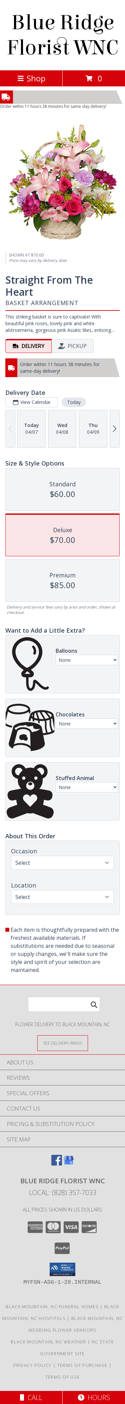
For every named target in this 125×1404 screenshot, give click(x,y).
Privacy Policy (32, 1365)
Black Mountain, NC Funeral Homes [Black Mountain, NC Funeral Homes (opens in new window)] (52, 1307)
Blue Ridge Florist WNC (62, 35)
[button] (62, 1269)
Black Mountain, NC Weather (48, 1342)
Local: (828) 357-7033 (62, 1192)
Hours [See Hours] (94, 1397)
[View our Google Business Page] (68, 1163)
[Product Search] (64, 1004)
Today (74, 402)
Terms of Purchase (82, 1365)
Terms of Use (62, 1377)
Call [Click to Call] (31, 1397)
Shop (31, 78)
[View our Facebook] (56, 1163)
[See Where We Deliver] (62, 1043)
